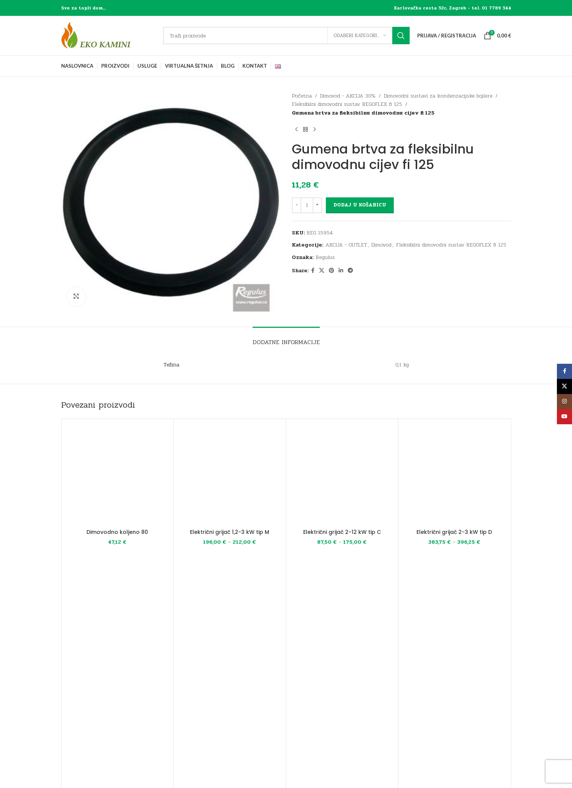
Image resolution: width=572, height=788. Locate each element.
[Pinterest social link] (331, 270)
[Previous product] (296, 129)
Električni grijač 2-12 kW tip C (342, 532)
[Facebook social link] (313, 270)
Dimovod (382, 245)
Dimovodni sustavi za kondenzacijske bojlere (438, 96)
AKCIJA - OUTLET (346, 245)
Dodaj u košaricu (359, 205)
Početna (302, 96)
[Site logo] (108, 35)
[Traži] (286, 35)
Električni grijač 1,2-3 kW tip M (229, 532)
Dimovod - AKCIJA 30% (348, 96)
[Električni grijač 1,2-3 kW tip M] (229, 475)
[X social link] (322, 270)
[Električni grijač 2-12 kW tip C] (342, 475)
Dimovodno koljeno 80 (117, 532)
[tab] (286, 338)
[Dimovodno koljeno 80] (117, 475)
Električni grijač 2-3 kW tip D (454, 532)
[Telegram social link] (350, 270)
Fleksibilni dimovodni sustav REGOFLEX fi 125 (347, 104)
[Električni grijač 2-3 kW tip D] (454, 475)
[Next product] (314, 129)
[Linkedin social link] (340, 270)
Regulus (325, 257)
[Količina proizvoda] (307, 205)
